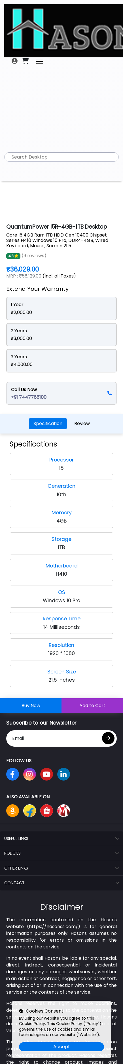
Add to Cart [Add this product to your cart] (92, 705)
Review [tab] (82, 423)
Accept (61, 1046)
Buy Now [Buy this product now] (31, 705)
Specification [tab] (47, 423)
